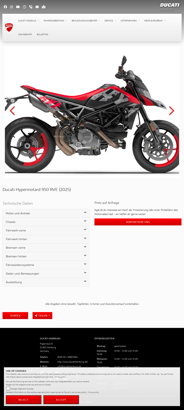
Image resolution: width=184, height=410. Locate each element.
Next (171, 113)
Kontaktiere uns (138, 222)
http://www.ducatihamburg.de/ (72, 361)
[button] (28, 21)
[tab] (46, 213)
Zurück (15, 315)
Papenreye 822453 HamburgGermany (48, 347)
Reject (23, 399)
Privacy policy (60, 377)
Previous (13, 113)
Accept (61, 399)
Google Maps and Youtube (22, 389)
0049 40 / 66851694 (67, 356)
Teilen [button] (41, 315)
